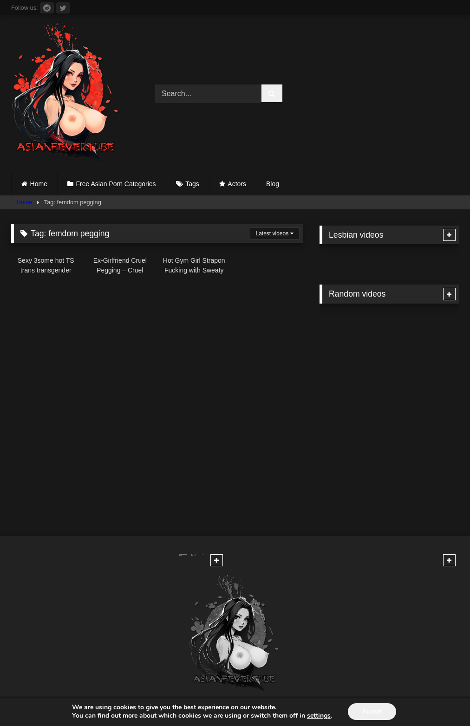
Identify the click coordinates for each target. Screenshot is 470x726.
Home (38, 184)
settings (319, 716)
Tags (192, 184)
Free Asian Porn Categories (116, 184)
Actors (237, 184)
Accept (372, 711)
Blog (272, 184)
